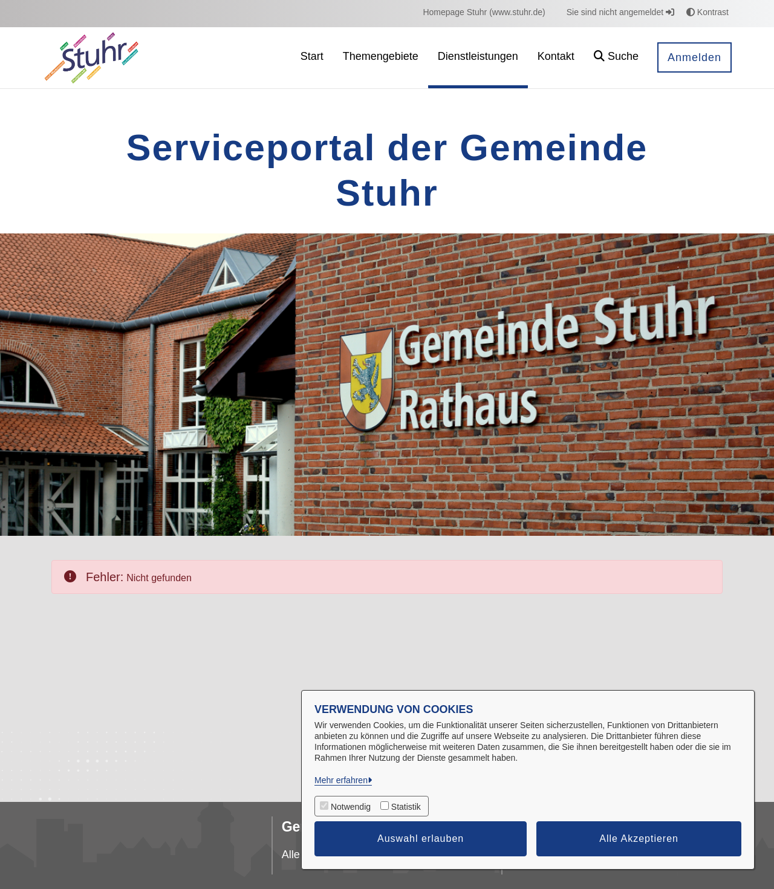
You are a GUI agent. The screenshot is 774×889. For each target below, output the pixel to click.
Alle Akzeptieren (638, 838)
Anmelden (694, 57)
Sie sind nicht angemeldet (620, 12)
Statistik (406, 807)
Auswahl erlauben (420, 838)
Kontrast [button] (707, 12)
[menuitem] (484, 12)
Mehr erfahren (341, 780)
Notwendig (351, 807)
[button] (616, 57)
